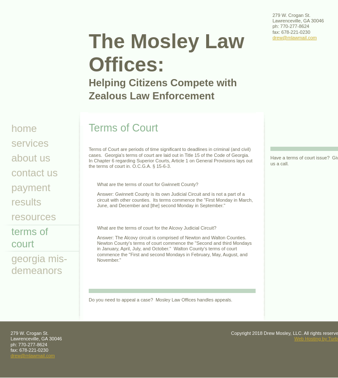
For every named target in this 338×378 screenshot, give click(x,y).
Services (30, 143)
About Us (30, 158)
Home (24, 128)
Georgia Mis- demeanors (39, 265)
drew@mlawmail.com (295, 37)
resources (33, 216)
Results (26, 202)
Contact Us (34, 172)
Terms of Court (29, 237)
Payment (30, 187)
